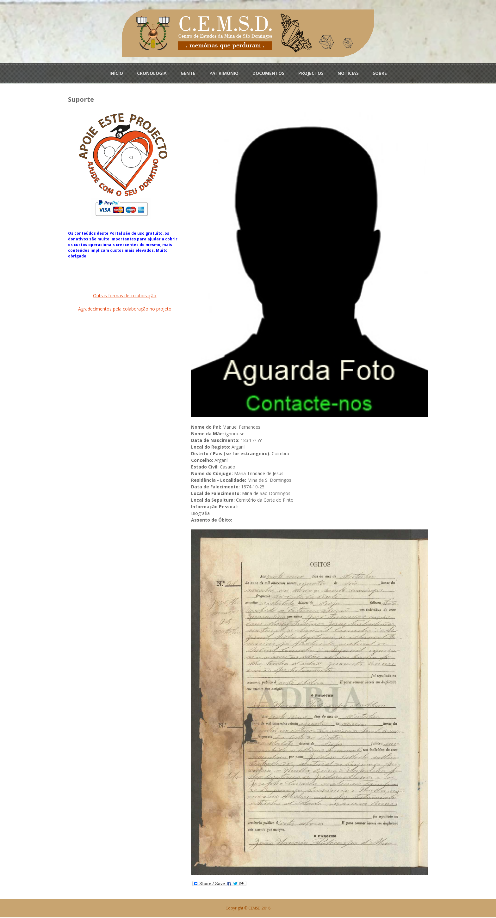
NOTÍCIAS (348, 73)
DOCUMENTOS (268, 73)
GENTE (188, 73)
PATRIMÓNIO (224, 73)
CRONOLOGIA (152, 73)
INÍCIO (116, 73)
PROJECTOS (311, 73)
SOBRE (380, 73)
